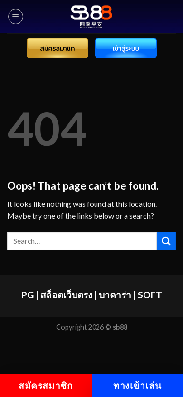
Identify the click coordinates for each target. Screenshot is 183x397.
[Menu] (15, 16)
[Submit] (166, 241)
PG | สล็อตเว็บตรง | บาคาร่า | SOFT (91, 294)
